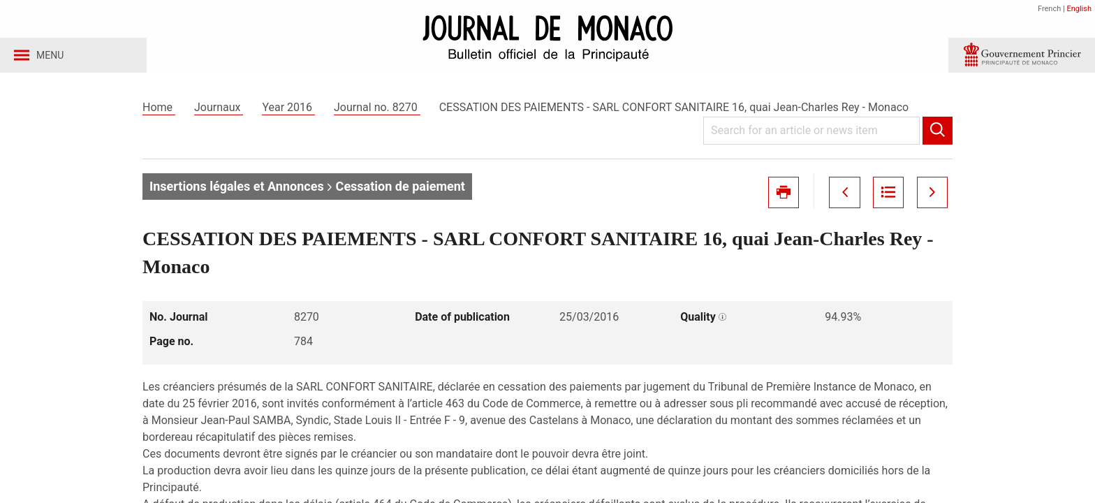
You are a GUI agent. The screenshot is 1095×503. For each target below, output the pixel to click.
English (1079, 8)
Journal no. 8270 (377, 110)
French (1049, 8)
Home (158, 110)
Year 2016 (288, 110)
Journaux (218, 110)
